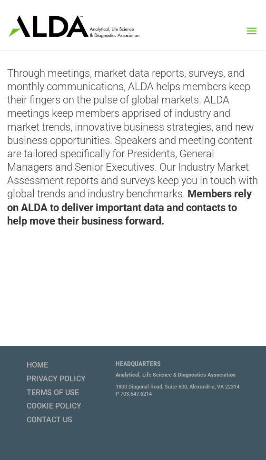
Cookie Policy (54, 405)
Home (37, 364)
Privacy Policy (56, 378)
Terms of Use (53, 392)
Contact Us (49, 419)
